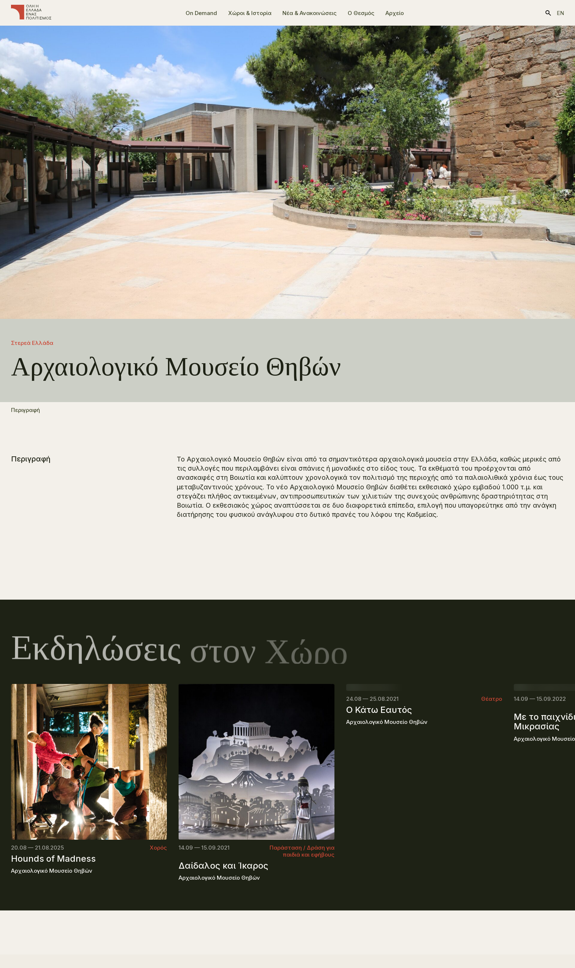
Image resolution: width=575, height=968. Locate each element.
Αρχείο (394, 13)
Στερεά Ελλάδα (32, 342)
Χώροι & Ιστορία (249, 13)
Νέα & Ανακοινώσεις (309, 13)
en (560, 13)
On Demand (201, 13)
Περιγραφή (25, 413)
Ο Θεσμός (361, 13)
